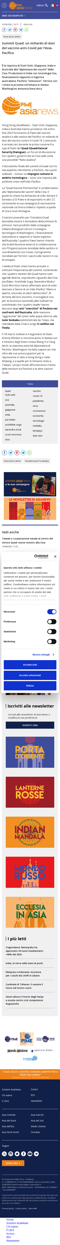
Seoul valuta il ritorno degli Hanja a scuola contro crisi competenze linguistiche (25, 1000)
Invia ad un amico (12, 36)
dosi (7, 439)
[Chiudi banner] (55, 556)
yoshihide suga (13, 424)
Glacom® (32, 1208)
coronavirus (39, 410)
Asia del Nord (9, 1120)
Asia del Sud (37, 1120)
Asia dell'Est (8, 1126)
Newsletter (36, 1100)
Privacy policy (8, 1208)
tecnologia (38, 420)
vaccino (37, 390)
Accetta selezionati (30, 675)
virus (35, 405)
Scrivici (34, 1089)
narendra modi (13, 429)
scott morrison (13, 434)
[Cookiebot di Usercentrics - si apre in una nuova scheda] (35, 556)
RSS (33, 1095)
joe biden (10, 419)
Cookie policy (21, 1208)
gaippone (10, 409)
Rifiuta (30, 685)
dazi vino (37, 435)
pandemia (38, 400)
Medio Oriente (38, 1126)
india (7, 414)
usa (7, 399)
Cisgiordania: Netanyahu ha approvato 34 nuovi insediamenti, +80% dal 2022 (25, 951)
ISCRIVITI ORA (30, 725)
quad (8, 390)
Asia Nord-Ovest (10, 1132)
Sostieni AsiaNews (11, 1089)
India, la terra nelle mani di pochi (24, 963)
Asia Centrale (9, 1114)
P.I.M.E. (5, 1101)
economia (38, 415)
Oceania (35, 1132)
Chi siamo (7, 1095)
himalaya (37, 430)
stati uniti (10, 394)
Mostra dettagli (41, 654)
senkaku (37, 425)
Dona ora (13, 1163)
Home (10, 1219)
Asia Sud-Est (37, 1114)
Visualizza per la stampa (37, 460)
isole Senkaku (11, 320)
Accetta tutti (30, 664)
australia (9, 404)
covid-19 (37, 395)
